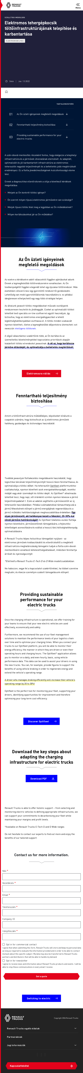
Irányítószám (9, 931)
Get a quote (41, 976)
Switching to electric (38, 998)
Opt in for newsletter (17, 960)
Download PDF (38, 778)
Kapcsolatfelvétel (19, 1065)
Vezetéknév (8, 882)
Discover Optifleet (38, 721)
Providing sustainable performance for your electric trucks (39, 137)
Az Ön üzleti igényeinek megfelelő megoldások (40, 113)
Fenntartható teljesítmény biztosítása (36, 124)
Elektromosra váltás (38, 373)
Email (5, 894)
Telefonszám (9, 907)
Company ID (8, 918)
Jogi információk (16, 1045)
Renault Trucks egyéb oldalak (23, 1028)
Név (4, 870)
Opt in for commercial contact (21, 944)
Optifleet (54, 485)
